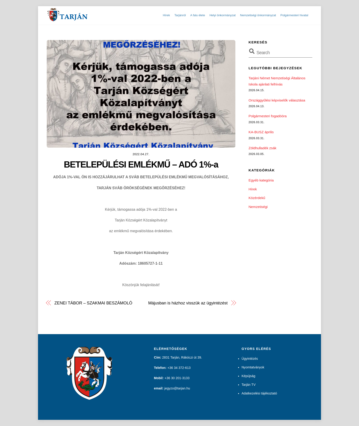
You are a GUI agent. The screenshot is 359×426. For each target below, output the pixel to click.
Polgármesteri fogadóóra (268, 116)
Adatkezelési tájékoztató (259, 393)
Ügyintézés (250, 358)
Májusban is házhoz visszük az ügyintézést (188, 303)
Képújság (248, 376)
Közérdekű (257, 198)
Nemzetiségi (258, 207)
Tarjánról (180, 15)
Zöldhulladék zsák (263, 148)
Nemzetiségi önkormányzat (258, 15)
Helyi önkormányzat (222, 15)
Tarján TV (249, 384)
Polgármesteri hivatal (294, 15)
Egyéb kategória (261, 180)
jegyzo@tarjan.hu (177, 388)
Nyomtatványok (253, 367)
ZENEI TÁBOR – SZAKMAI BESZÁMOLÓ (93, 303)
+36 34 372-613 (178, 368)
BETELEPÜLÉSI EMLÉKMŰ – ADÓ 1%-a (141, 164)
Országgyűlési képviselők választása (277, 100)
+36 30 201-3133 (177, 378)
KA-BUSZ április (261, 132)
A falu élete (197, 15)
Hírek (166, 15)
